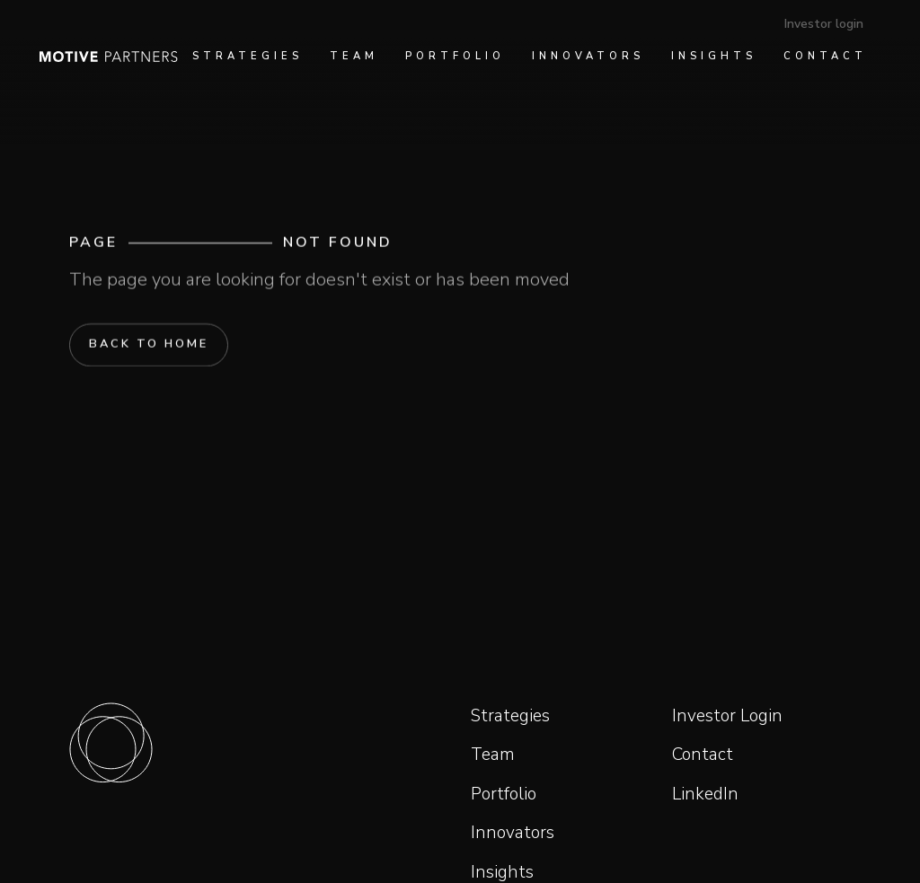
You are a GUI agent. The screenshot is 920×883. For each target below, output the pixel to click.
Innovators (512, 832)
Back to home (148, 345)
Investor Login (727, 716)
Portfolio (503, 794)
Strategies (510, 716)
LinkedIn (705, 794)
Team (493, 754)
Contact (702, 754)
